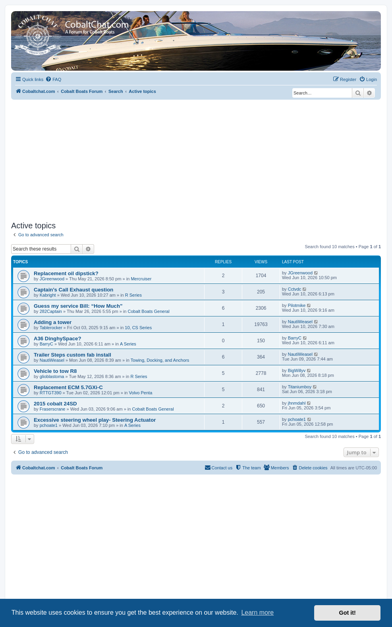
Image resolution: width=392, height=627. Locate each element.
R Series (133, 295)
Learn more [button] (257, 612)
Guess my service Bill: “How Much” (78, 306)
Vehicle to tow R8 (55, 371)
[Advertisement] (196, 159)
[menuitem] (53, 79)
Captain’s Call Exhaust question (73, 290)
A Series (128, 343)
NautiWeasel (300, 321)
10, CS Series (138, 327)
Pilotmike (297, 305)
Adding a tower (52, 322)
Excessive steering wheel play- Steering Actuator (95, 420)
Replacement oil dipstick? (66, 273)
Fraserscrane (53, 409)
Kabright (48, 295)
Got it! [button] (347, 613)
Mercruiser (141, 278)
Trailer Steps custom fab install (72, 355)
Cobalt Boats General (149, 311)
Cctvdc (294, 289)
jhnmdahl (297, 403)
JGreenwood (52, 278)
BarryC (46, 343)
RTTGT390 (51, 392)
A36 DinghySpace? (57, 338)
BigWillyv (297, 370)
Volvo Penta (141, 392)
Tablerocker (51, 327)
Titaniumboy (300, 386)
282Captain (51, 311)
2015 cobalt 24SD (55, 404)
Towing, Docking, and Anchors (160, 360)
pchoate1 (49, 425)
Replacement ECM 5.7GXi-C (68, 387)
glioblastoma (52, 376)
